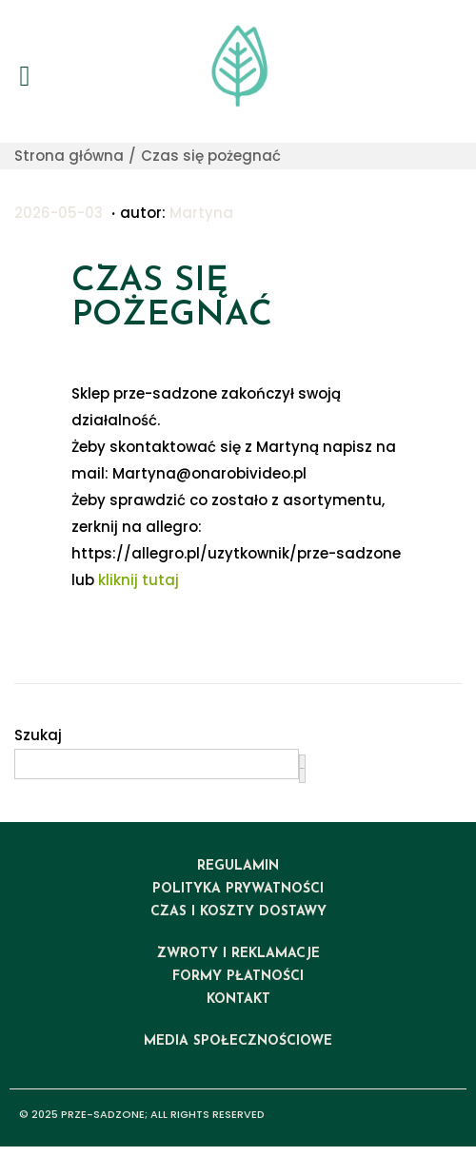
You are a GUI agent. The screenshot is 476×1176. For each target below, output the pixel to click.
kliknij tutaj (138, 580)
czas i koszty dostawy (238, 912)
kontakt (238, 999)
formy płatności (238, 977)
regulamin (238, 866)
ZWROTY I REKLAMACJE (238, 954)
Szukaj (38, 735)
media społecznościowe (238, 1041)
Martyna (201, 213)
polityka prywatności (238, 889)
